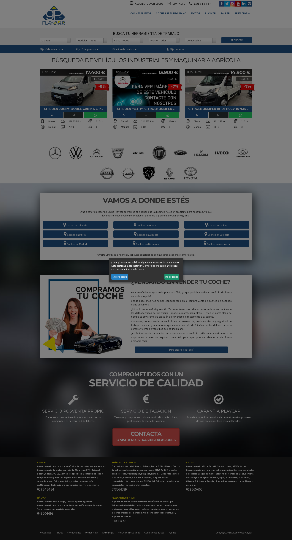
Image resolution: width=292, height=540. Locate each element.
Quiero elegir (119, 276)
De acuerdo (171, 276)
